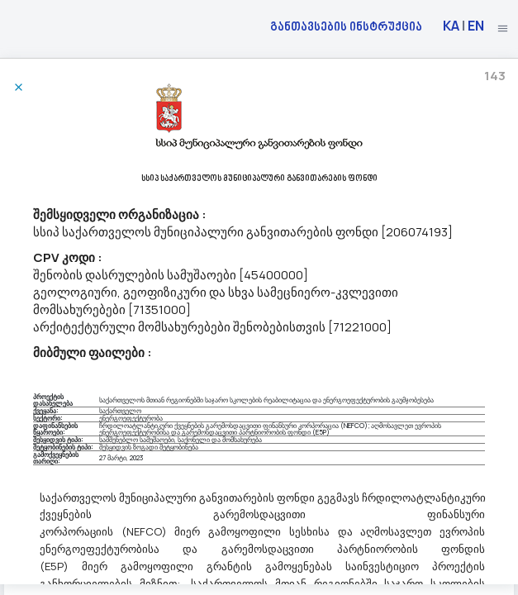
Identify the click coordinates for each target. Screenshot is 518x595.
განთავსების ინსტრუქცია (346, 26)
